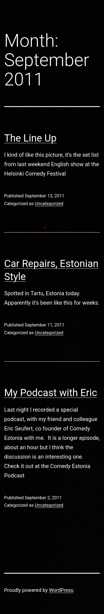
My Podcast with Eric (50, 393)
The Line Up (30, 138)
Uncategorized (49, 203)
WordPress (61, 590)
